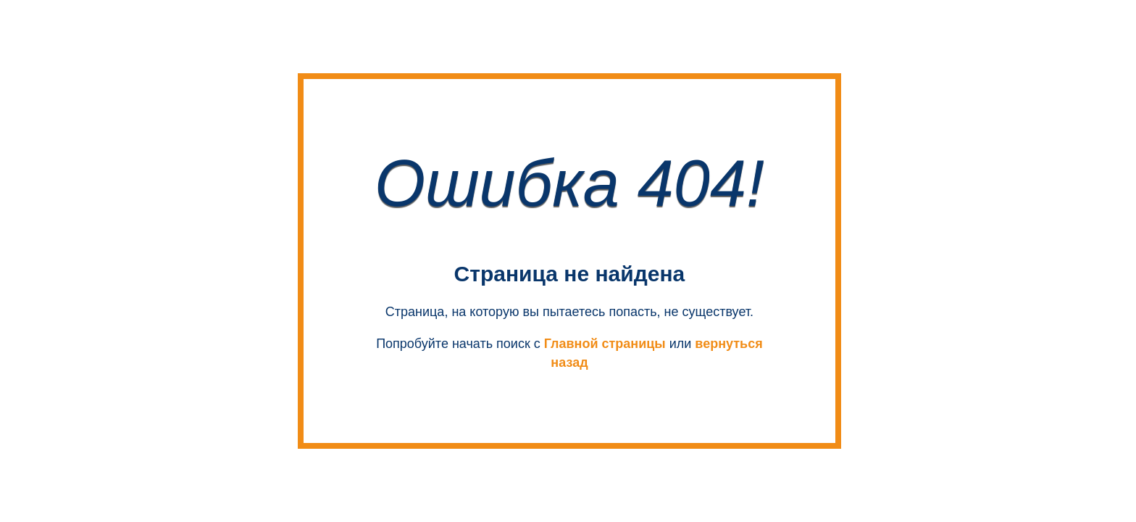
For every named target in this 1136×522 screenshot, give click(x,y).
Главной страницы (605, 343)
